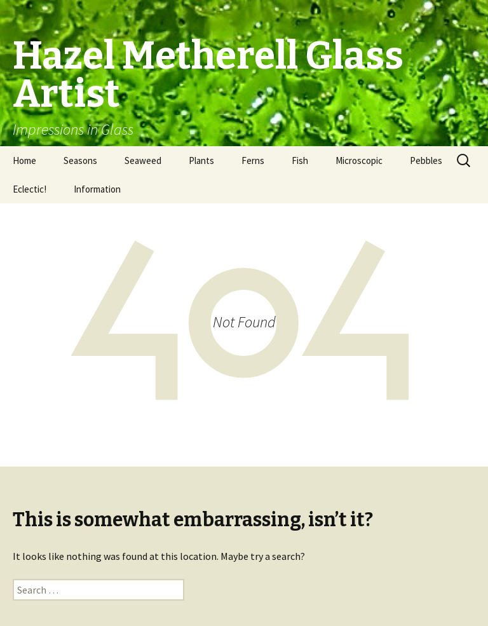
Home (24, 160)
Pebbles (426, 160)
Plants (201, 160)
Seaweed (143, 160)
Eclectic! (29, 189)
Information (97, 189)
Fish (300, 160)
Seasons (80, 160)
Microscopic (359, 160)
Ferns (252, 160)
